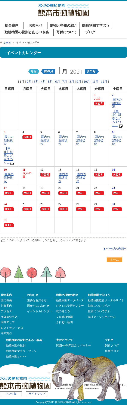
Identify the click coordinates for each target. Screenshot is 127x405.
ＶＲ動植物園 (64, 316)
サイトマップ (37, 393)
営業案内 (6, 305)
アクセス (6, 311)
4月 (43, 81)
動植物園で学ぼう (95, 25)
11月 (95, 81)
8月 (71, 81)
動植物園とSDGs (16, 356)
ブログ (90, 32)
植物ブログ (112, 351)
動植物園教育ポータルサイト (106, 300)
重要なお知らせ (37, 300)
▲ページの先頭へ (115, 248)
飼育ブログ (112, 345)
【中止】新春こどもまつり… (116, 118)
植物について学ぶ (99, 311)
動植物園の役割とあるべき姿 (26, 32)
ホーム (7, 42)
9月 (79, 81)
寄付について (66, 32)
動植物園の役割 (15, 345)
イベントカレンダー (39, 311)
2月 (29, 81)
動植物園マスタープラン (21, 351)
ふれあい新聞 (64, 322)
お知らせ (35, 25)
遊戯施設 (6, 333)
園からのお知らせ (38, 305)
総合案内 (12, 25)
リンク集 (10, 393)
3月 (36, 81)
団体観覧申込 (9, 316)
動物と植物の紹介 (63, 25)
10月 (87, 81)
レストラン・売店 (12, 327)
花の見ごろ (63, 311)
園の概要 (6, 300)
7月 (64, 81)
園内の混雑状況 (117, 103)
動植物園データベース (70, 300)
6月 (57, 81)
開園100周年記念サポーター (73, 345)
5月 (50, 81)
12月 (104, 81)
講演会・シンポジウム (102, 316)
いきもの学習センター (70, 305)
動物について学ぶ (99, 305)
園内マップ (8, 322)
